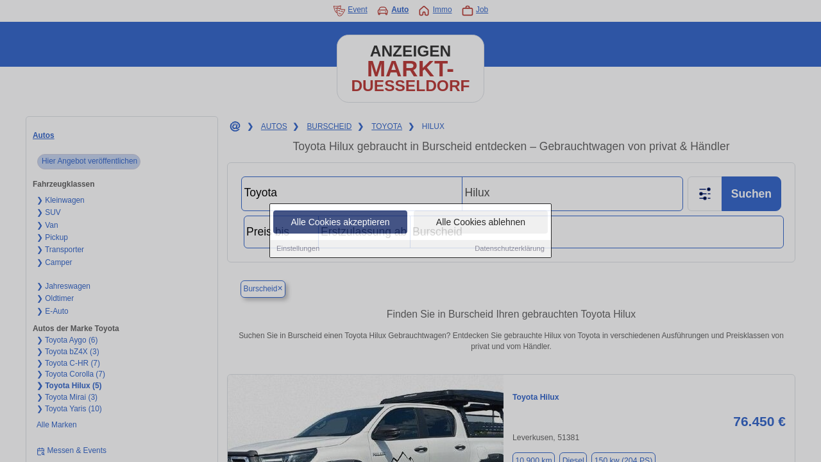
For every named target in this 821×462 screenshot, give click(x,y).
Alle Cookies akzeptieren (340, 223)
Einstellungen (297, 249)
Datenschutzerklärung (510, 249)
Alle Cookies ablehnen (480, 223)
